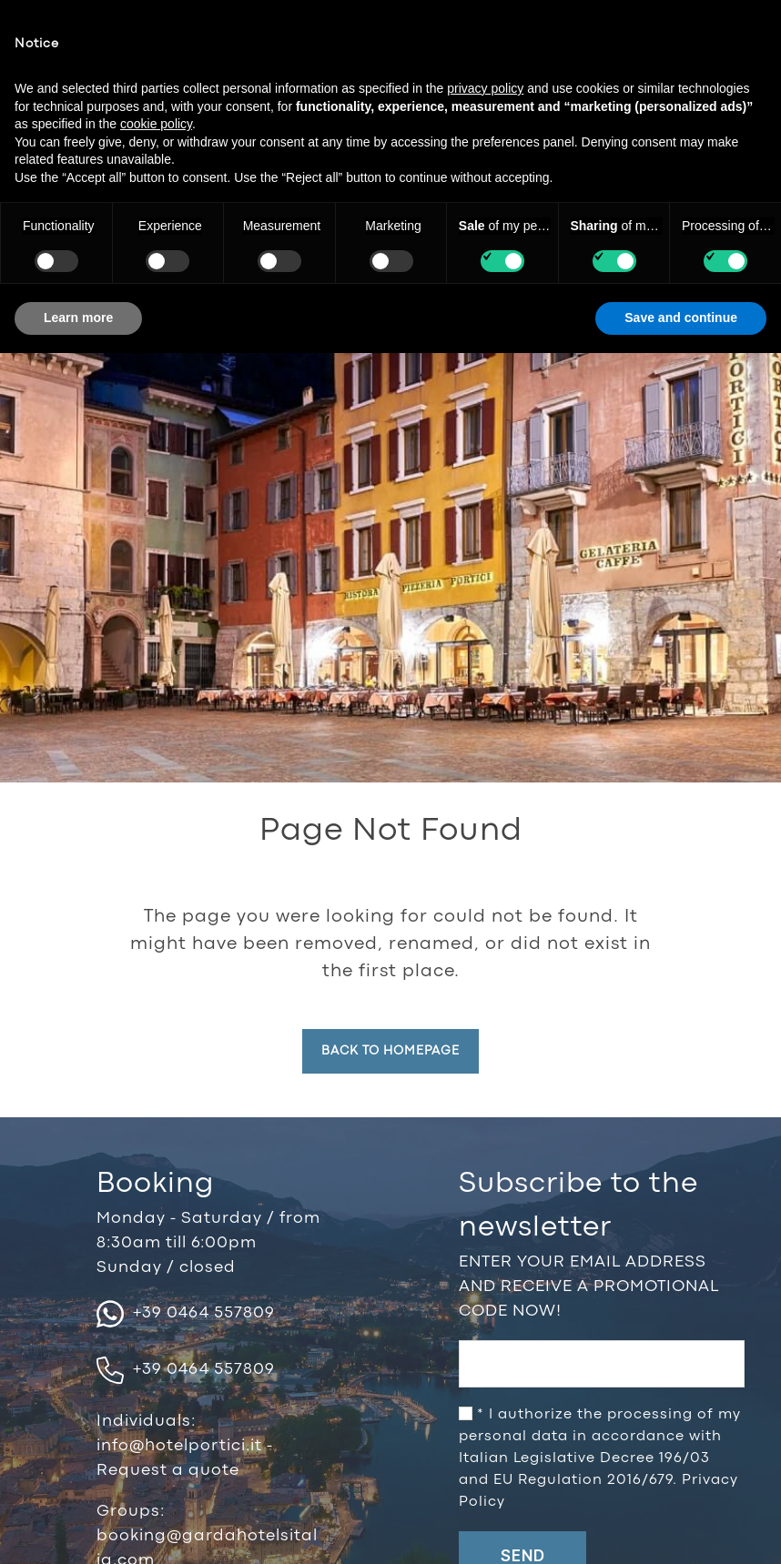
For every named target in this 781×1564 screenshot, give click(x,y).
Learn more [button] (78, 317)
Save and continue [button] (680, 317)
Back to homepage (390, 1050)
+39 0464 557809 (185, 1313)
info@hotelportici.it (181, 1446)
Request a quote (167, 1471)
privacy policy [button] (485, 88)
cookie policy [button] (156, 123)
